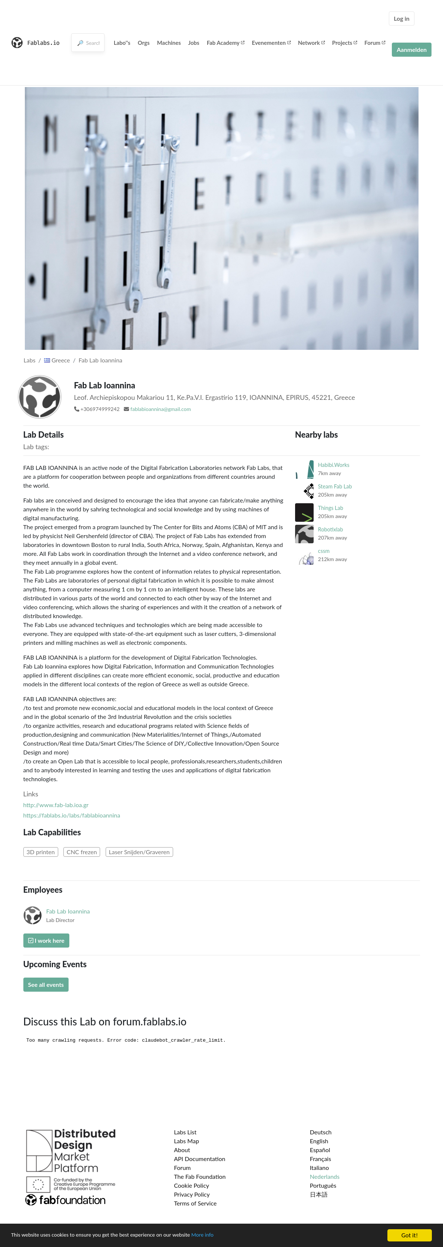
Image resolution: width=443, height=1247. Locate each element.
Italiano (319, 1167)
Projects (344, 42)
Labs (30, 360)
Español (320, 1149)
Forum (374, 42)
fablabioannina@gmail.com (160, 409)
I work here (46, 940)
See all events (46, 984)
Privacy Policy (192, 1194)
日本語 (319, 1194)
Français (320, 1158)
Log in (401, 18)
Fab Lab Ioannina (100, 360)
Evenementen (271, 42)
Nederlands (325, 1176)
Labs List (185, 1131)
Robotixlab (330, 529)
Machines (169, 42)
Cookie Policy (191, 1185)
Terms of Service (195, 1203)
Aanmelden (412, 49)
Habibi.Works (334, 465)
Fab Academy (226, 42)
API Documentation (199, 1158)
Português (323, 1185)
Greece (57, 360)
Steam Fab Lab (335, 486)
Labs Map (186, 1140)
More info (228, 1236)
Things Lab (330, 508)
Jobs (193, 42)
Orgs (144, 42)
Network (311, 42)
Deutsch (321, 1131)
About (182, 1149)
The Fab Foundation (200, 1176)
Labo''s (122, 42)
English (319, 1140)
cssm (324, 551)
